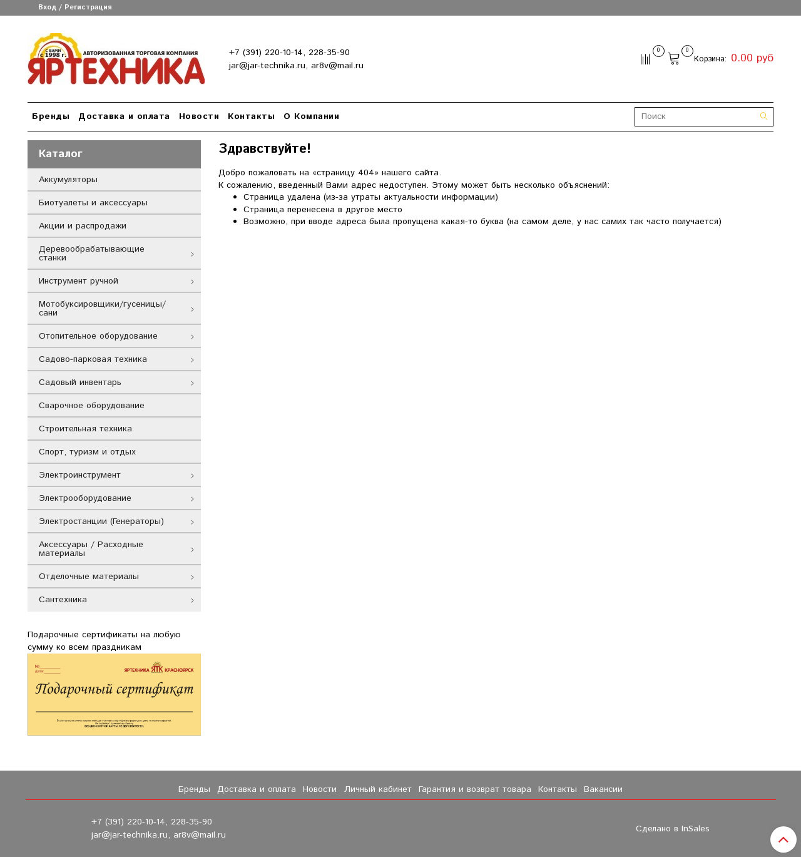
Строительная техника (85, 429)
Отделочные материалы (89, 576)
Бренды (50, 116)
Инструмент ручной (78, 281)
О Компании (311, 116)
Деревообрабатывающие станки (92, 253)
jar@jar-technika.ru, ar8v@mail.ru (296, 65)
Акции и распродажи (82, 226)
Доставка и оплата (124, 116)
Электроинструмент (80, 475)
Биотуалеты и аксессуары (93, 203)
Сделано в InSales (673, 828)
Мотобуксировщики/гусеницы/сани (102, 308)
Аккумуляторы (68, 179)
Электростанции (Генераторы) (101, 521)
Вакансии (603, 789)
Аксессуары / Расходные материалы (91, 549)
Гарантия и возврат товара (475, 789)
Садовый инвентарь (80, 382)
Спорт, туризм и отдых (87, 452)
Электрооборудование (85, 498)
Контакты (251, 116)
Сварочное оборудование (92, 405)
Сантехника (63, 599)
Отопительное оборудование (98, 336)
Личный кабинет (378, 789)
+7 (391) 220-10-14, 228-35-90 (289, 52)
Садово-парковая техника (93, 359)
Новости (199, 116)
